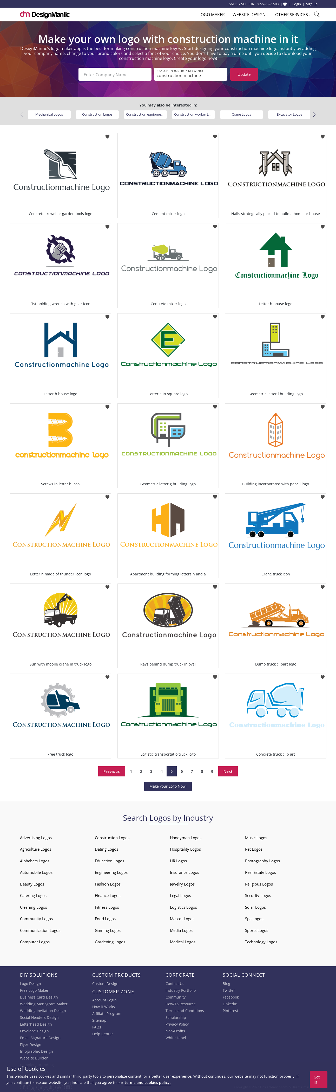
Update (244, 74)
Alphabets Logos (34, 860)
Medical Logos (182, 941)
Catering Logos (33, 895)
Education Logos (109, 860)
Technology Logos (261, 941)
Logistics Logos (183, 906)
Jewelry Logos (182, 883)
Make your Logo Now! (168, 785)
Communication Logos (40, 929)
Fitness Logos (107, 906)
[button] (314, 114)
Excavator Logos (289, 113)
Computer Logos (35, 941)
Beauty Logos (32, 883)
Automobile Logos (36, 871)
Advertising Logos (36, 837)
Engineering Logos (111, 871)
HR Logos (178, 860)
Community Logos (36, 918)
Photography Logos (262, 860)
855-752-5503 (268, 4)
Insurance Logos (184, 871)
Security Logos (258, 895)
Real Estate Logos (260, 871)
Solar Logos (255, 906)
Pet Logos (253, 848)
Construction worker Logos (194, 113)
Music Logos (256, 837)
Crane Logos (241, 113)
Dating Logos (106, 848)
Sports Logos (256, 929)
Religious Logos (259, 883)
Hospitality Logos (185, 848)
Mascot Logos (182, 918)
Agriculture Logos (35, 848)
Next (228, 770)
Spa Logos (254, 918)
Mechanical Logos (49, 113)
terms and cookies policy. (147, 1082)
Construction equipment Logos (146, 113)
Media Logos (181, 929)
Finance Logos (107, 895)
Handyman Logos (185, 837)
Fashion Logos (108, 883)
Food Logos (105, 918)
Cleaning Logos (33, 906)
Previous (111, 770)
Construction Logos (97, 113)
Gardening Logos (110, 941)
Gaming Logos (108, 929)
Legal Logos (180, 895)
